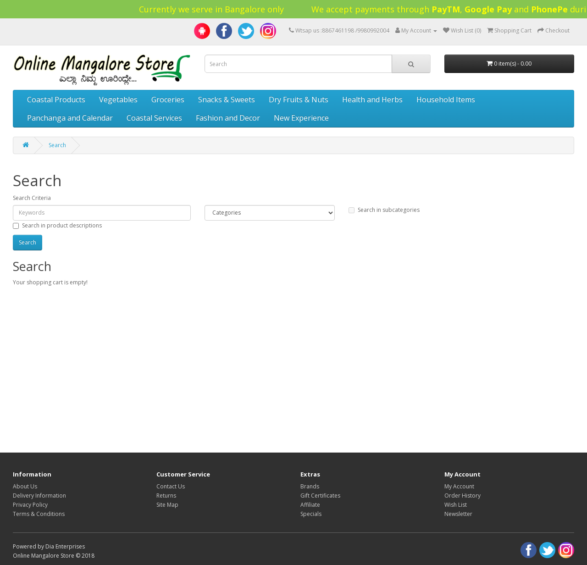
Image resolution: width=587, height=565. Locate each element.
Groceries (167, 99)
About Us (25, 486)
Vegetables (118, 99)
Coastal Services (154, 118)
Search (57, 145)
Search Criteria (32, 198)
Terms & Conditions (39, 514)
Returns (166, 495)
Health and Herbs (372, 99)
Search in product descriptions (57, 225)
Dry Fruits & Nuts (298, 99)
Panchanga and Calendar (70, 118)
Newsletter (458, 514)
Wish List (455, 505)
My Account (459, 486)
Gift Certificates (320, 495)
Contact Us (170, 486)
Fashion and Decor (228, 118)
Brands (309, 486)
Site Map (167, 505)
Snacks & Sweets (226, 99)
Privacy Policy (30, 505)
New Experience (301, 118)
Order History (462, 495)
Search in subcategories (384, 210)
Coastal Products (56, 99)
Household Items (445, 99)
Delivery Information (39, 495)
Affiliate (310, 505)
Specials (310, 514)
